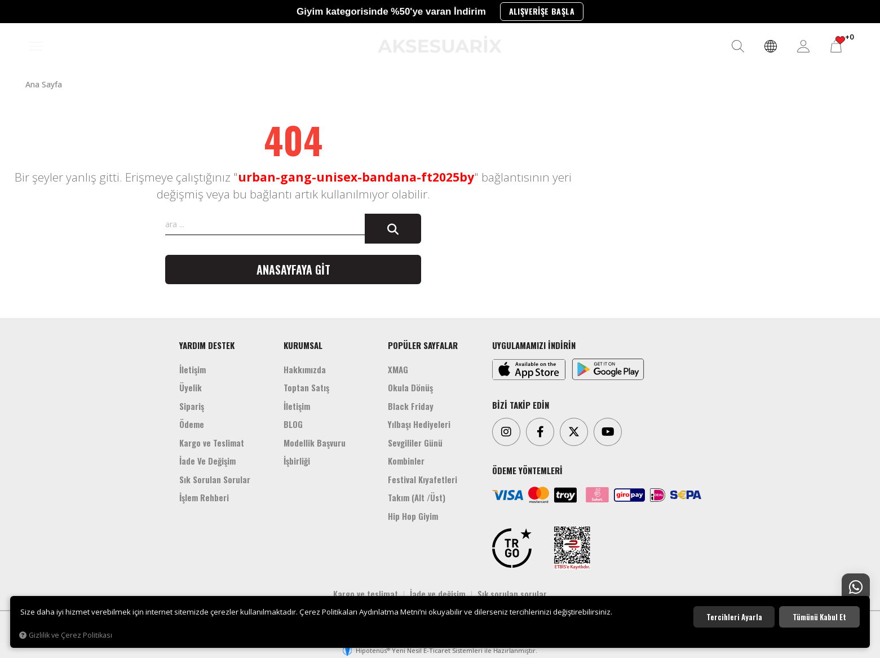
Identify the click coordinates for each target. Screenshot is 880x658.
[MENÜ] (36, 47)
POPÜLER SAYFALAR (423, 345)
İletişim (192, 369)
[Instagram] (506, 432)
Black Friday (411, 406)
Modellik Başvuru (315, 442)
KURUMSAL (303, 345)
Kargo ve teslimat (365, 594)
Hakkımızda (305, 369)
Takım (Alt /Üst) (416, 497)
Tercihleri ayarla (734, 616)
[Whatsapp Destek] (856, 587)
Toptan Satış (306, 387)
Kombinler (406, 460)
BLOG (293, 424)
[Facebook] (540, 432)
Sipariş (191, 406)
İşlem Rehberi (204, 497)
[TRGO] (512, 548)
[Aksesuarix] (440, 44)
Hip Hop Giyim (413, 516)
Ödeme (191, 424)
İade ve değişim (438, 594)
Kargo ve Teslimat (211, 442)
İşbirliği (297, 460)
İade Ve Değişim (207, 460)
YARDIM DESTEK (207, 345)
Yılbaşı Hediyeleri (419, 424)
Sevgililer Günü (415, 442)
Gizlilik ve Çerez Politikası (65, 635)
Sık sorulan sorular (512, 594)
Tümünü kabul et (819, 616)
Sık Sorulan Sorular (214, 479)
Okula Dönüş (410, 387)
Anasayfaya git (293, 269)
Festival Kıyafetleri (422, 479)
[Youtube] (608, 432)
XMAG (398, 369)
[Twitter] (574, 432)
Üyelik (190, 387)
